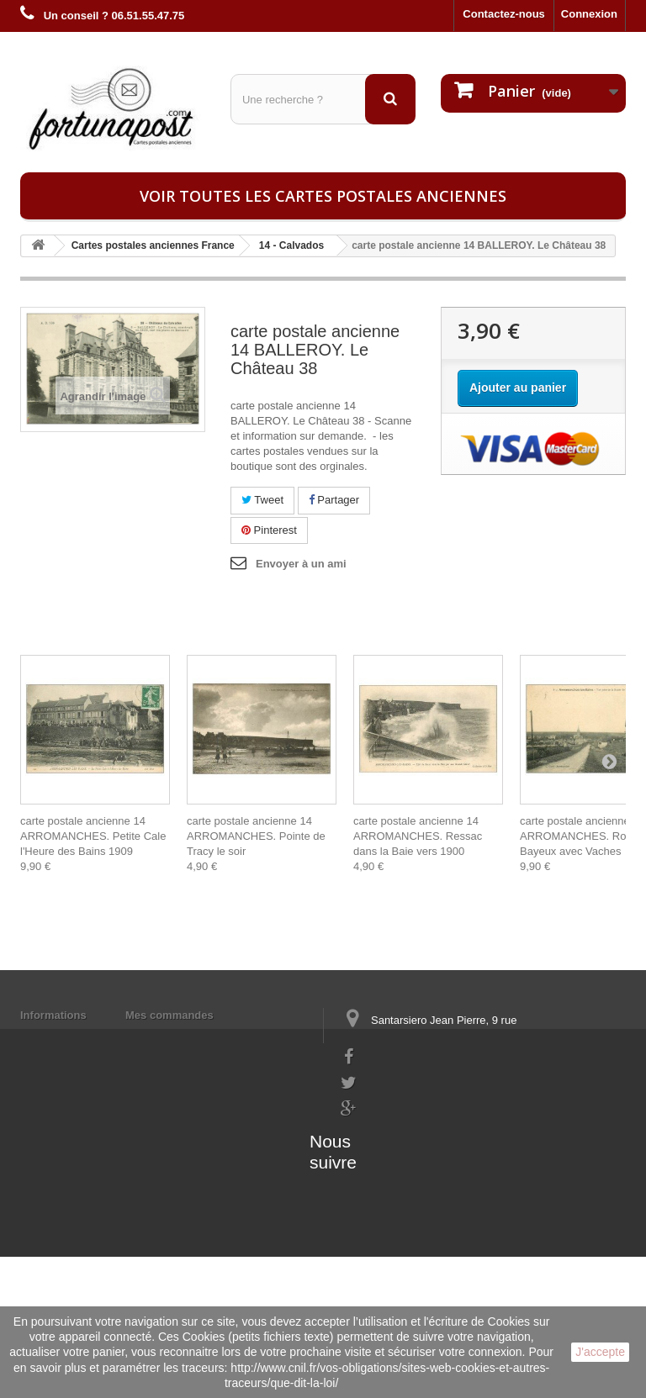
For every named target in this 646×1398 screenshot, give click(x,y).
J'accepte (600, 1351)
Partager (334, 499)
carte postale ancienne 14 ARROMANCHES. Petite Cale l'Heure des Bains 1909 (93, 836)
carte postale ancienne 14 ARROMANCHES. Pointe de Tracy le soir (256, 836)
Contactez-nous (504, 14)
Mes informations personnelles (205, 1037)
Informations (53, 1015)
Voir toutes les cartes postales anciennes (323, 196)
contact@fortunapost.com (406, 1158)
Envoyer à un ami (301, 563)
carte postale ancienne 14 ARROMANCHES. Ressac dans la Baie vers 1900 (417, 836)
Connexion (589, 14)
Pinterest (269, 530)
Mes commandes (169, 1015)
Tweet (262, 499)
